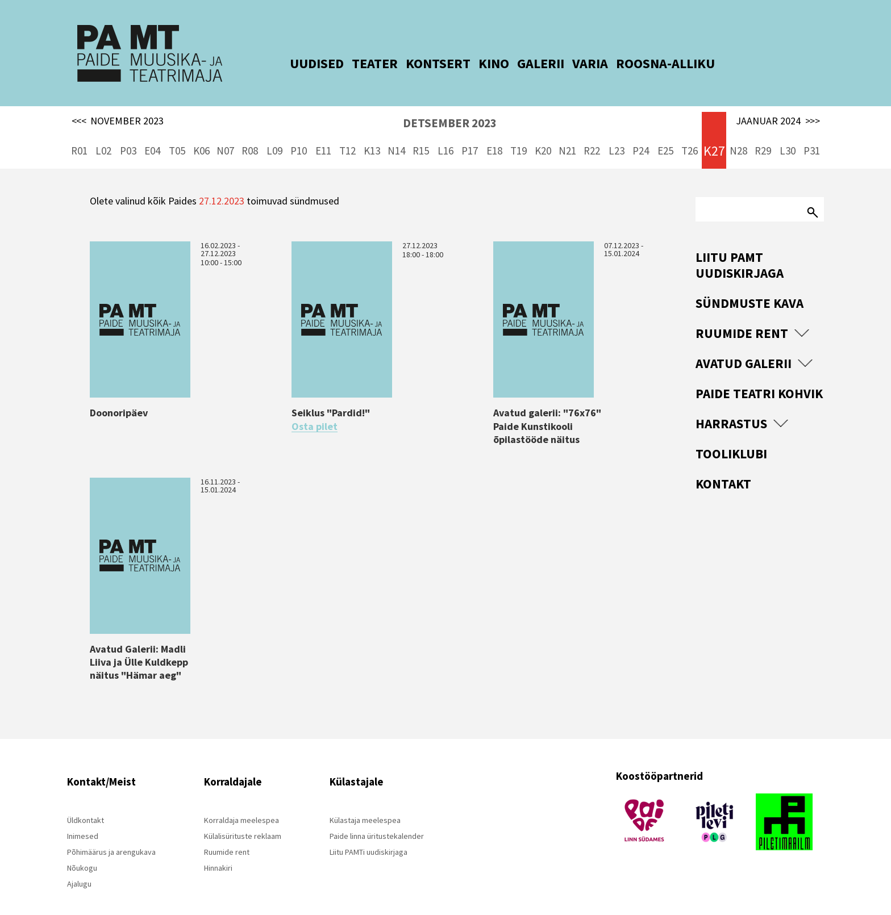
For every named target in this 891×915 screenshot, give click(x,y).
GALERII (526, 63)
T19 (518, 136)
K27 (714, 136)
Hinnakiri (218, 853)
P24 (640, 136)
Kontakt (723, 469)
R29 (763, 136)
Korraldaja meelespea (241, 805)
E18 (494, 136)
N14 (396, 136)
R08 (250, 136)
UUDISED (303, 63)
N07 (225, 136)
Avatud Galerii (744, 349)
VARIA (576, 63)
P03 (128, 136)
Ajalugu (79, 869)
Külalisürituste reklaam (242, 821)
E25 (665, 136)
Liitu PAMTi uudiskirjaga (368, 837)
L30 (788, 136)
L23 (616, 136)
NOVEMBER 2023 (118, 107)
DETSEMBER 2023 (450, 108)
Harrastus (731, 409)
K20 (543, 136)
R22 (592, 136)
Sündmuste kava (749, 289)
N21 (567, 136)
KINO (479, 63)
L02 (103, 136)
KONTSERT (424, 63)
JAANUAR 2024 (778, 107)
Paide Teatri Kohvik (759, 379)
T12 (347, 136)
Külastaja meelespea (365, 805)
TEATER (361, 63)
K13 (372, 136)
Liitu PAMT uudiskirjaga (740, 251)
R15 (421, 136)
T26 (689, 136)
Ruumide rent (742, 319)
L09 (274, 136)
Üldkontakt (85, 805)
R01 (79, 136)
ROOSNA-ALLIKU (651, 63)
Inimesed (82, 821)
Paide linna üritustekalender (377, 821)
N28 (738, 136)
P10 (298, 136)
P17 (469, 136)
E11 (323, 136)
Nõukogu (82, 853)
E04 (152, 136)
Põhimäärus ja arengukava (111, 837)
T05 (177, 136)
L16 (445, 136)
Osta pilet (315, 412)
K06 (201, 136)
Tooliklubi (731, 439)
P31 (811, 136)
